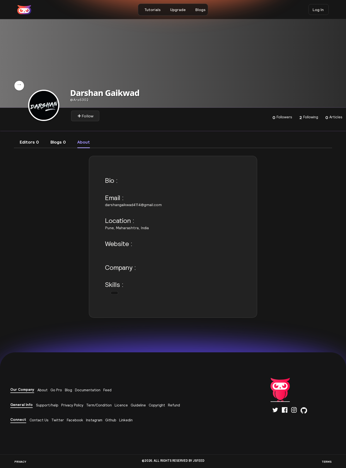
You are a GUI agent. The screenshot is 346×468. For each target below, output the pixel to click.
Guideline (138, 405)
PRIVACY (20, 461)
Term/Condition (99, 405)
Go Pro (56, 390)
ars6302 (79, 100)
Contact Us (39, 420)
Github (110, 420)
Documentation (87, 390)
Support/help (47, 405)
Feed (107, 390)
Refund (174, 405)
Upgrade (178, 9)
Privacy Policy (72, 405)
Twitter (57, 420)
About (42, 390)
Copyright (157, 405)
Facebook (75, 420)
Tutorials (152, 9)
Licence (121, 405)
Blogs (200, 9)
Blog (68, 390)
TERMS (327, 461)
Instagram (94, 420)
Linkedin (126, 420)
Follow (85, 116)
